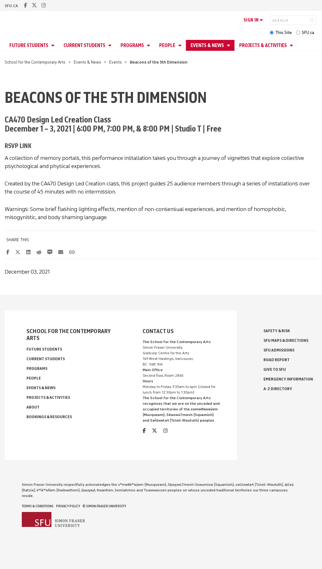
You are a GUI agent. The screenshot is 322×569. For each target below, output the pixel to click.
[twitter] (34, 5)
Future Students (29, 45)
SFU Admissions (278, 350)
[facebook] (25, 5)
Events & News (208, 45)
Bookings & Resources (49, 416)
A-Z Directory (277, 388)
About (33, 407)
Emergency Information (288, 379)
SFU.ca (308, 32)
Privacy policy (68, 506)
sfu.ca (11, 5)
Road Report (276, 359)
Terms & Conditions (38, 506)
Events (115, 62)
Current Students (85, 45)
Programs (133, 45)
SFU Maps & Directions (285, 340)
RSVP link (18, 146)
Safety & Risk (276, 330)
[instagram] (43, 5)
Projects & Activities (263, 45)
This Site (283, 32)
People (167, 45)
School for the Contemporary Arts (35, 62)
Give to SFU (274, 369)
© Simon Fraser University (104, 506)
